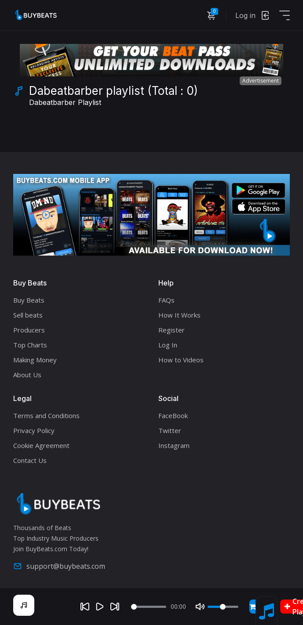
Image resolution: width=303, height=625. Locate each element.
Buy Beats (28, 300)
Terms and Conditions (46, 415)
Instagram (174, 445)
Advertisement (260, 80)
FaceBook (173, 415)
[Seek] (148, 607)
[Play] (100, 606)
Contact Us (30, 460)
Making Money (35, 359)
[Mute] (200, 606)
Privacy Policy (34, 430)
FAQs (166, 300)
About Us (27, 374)
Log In (167, 344)
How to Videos (181, 359)
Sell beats (28, 315)
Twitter (169, 430)
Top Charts (30, 344)
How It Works (179, 315)
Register (171, 329)
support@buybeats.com (59, 566)
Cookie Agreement (41, 445)
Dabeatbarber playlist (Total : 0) (113, 96)
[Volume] (223, 607)
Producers (29, 329)
